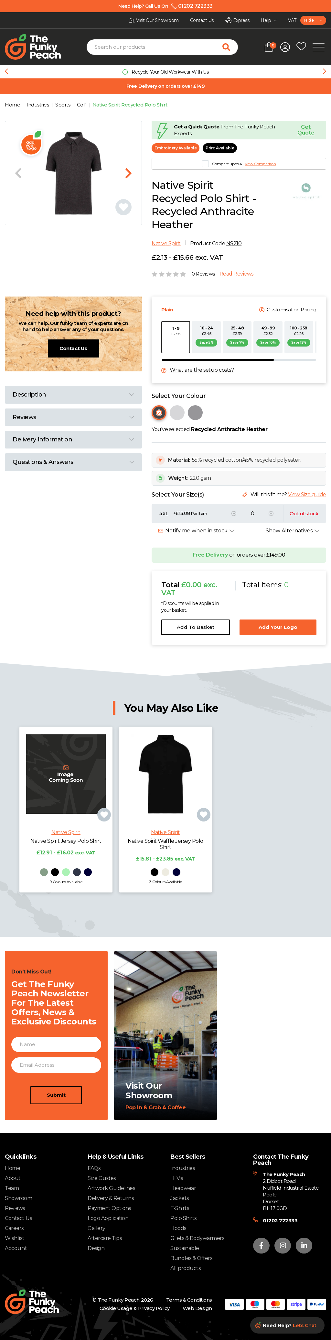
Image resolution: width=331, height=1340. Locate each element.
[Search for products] (230, 47)
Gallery (96, 1228)
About (13, 1178)
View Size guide (307, 494)
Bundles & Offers (191, 1258)
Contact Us (73, 348)
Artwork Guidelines (111, 1188)
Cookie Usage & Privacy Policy (135, 1308)
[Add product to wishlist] (104, 834)
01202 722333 (280, 1220)
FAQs (94, 1168)
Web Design (197, 1308)
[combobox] (313, 20)
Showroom (18, 1198)
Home (13, 105)
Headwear (183, 1188)
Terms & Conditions (189, 1300)
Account (16, 1248)
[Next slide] (324, 72)
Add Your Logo (278, 627)
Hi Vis (176, 1178)
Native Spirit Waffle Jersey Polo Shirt (165, 863)
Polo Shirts (183, 1218)
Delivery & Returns (110, 1198)
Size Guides (102, 1178)
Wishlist (15, 1238)
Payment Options (109, 1208)
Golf (82, 105)
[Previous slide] (6, 72)
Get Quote (306, 130)
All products (185, 1268)
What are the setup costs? (202, 370)
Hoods (178, 1228)
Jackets (179, 1198)
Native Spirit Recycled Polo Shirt (129, 105)
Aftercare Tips (105, 1238)
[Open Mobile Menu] (319, 47)
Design (96, 1248)
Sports (63, 105)
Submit (56, 1114)
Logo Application (108, 1218)
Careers (14, 1228)
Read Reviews (236, 274)
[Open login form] (285, 47)
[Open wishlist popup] (301, 47)
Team (12, 1188)
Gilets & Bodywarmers (197, 1238)
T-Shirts (179, 1208)
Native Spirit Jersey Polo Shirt (65, 860)
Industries (38, 105)
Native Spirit (166, 243)
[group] (165, 71)
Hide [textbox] (309, 20)
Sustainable (184, 1248)
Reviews (15, 1208)
